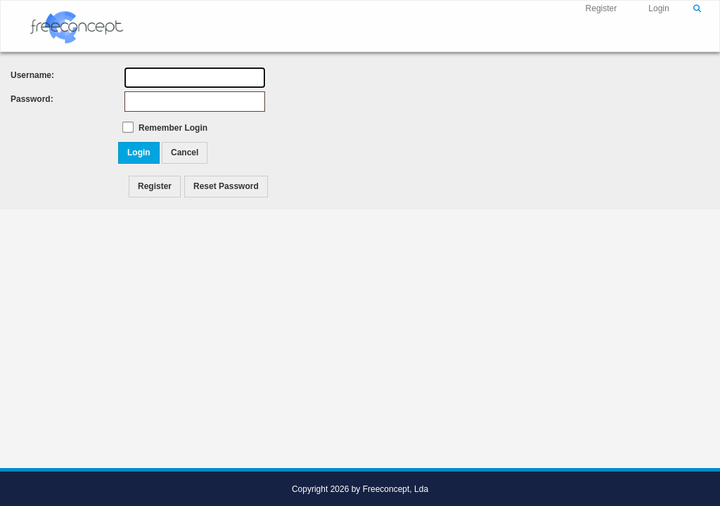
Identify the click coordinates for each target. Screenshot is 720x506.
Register (601, 8)
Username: (25, 75)
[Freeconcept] (76, 26)
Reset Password (226, 186)
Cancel (184, 152)
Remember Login (173, 128)
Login (658, 8)
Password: (25, 99)
